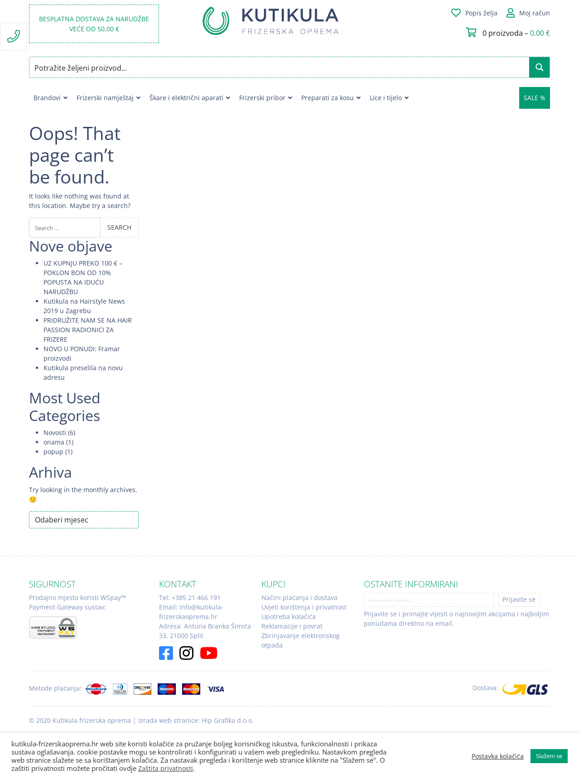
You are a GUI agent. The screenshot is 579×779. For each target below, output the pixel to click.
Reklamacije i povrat (292, 626)
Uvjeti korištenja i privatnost (304, 607)
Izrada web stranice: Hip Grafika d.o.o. (196, 720)
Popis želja (481, 13)
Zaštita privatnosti (165, 768)
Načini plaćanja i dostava (299, 597)
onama (53, 442)
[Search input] (279, 67)
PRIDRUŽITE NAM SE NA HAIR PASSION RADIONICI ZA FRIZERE (87, 330)
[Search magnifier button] (539, 67)
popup (53, 451)
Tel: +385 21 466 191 (190, 597)
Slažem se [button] (549, 756)
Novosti (54, 432)
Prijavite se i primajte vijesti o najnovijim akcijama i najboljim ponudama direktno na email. (456, 619)
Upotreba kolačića (288, 616)
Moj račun (534, 13)
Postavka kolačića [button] (498, 756)
